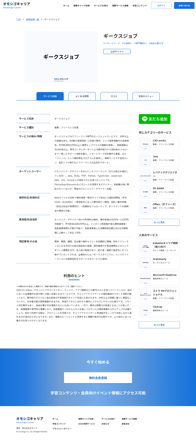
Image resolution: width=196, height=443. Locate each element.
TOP (18, 19)
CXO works (159, 140)
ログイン (161, 5)
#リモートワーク (111, 43)
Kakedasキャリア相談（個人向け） (165, 244)
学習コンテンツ (140, 5)
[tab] (50, 96)
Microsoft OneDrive (164, 275)
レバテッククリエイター (165, 174)
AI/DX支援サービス (86, 423)
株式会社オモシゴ (29, 428)
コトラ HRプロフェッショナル (165, 292)
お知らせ (105, 423)
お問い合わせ (184, 5)
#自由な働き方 (156, 43)
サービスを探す (101, 5)
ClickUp (157, 306)
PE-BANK (158, 188)
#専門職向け (140, 43)
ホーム (66, 5)
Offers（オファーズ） (165, 204)
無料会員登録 (98, 377)
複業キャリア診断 (81, 5)
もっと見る (159, 222)
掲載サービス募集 (120, 5)
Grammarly (159, 259)
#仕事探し (127, 43)
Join (155, 156)
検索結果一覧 (32, 19)
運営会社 (125, 423)
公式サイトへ (117, 51)
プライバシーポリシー (61, 428)
